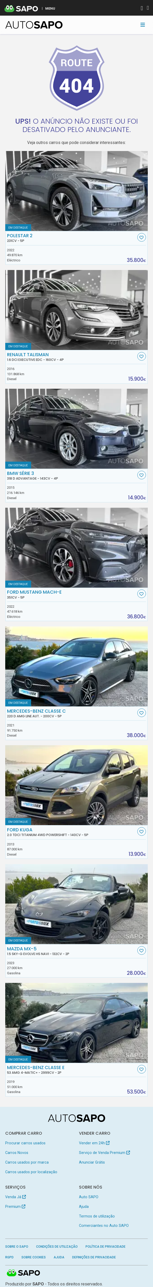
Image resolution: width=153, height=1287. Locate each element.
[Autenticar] (142, 8)
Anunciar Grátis (92, 1162)
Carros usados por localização (31, 1172)
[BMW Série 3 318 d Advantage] (76, 429)
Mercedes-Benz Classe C (71, 713)
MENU (50, 8)
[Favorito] (141, 237)
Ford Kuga (71, 832)
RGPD (9, 1257)
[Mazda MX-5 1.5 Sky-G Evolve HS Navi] (76, 904)
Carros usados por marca (27, 1162)
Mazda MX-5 (71, 951)
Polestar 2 (71, 238)
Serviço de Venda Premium (104, 1153)
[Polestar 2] (76, 191)
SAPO (23, 1273)
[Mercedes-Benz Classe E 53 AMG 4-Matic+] (76, 1023)
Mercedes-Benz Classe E (71, 1070)
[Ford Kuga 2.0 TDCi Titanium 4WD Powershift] (76, 785)
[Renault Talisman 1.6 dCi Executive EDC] (76, 310)
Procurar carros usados (25, 1143)
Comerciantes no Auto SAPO (104, 1225)
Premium (15, 1206)
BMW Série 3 (71, 476)
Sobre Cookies (33, 1257)
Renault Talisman (71, 357)
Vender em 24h (94, 1143)
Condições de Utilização (57, 1246)
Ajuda (84, 1206)
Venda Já (15, 1197)
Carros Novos (16, 1153)
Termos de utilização (97, 1216)
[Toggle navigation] (142, 24)
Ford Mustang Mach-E (71, 594)
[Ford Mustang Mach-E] (76, 548)
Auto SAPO (88, 1197)
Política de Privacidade (106, 1246)
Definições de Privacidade (94, 1257)
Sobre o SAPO (16, 1246)
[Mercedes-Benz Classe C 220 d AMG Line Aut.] (76, 666)
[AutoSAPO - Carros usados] (34, 25)
